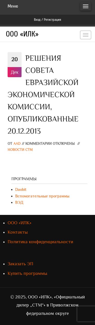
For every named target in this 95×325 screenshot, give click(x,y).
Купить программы (27, 273)
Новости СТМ (20, 150)
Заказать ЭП (20, 263)
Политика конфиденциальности (40, 241)
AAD (17, 144)
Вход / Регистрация (47, 19)
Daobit (20, 189)
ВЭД (19, 202)
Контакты (18, 232)
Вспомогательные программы (42, 196)
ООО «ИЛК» (22, 34)
